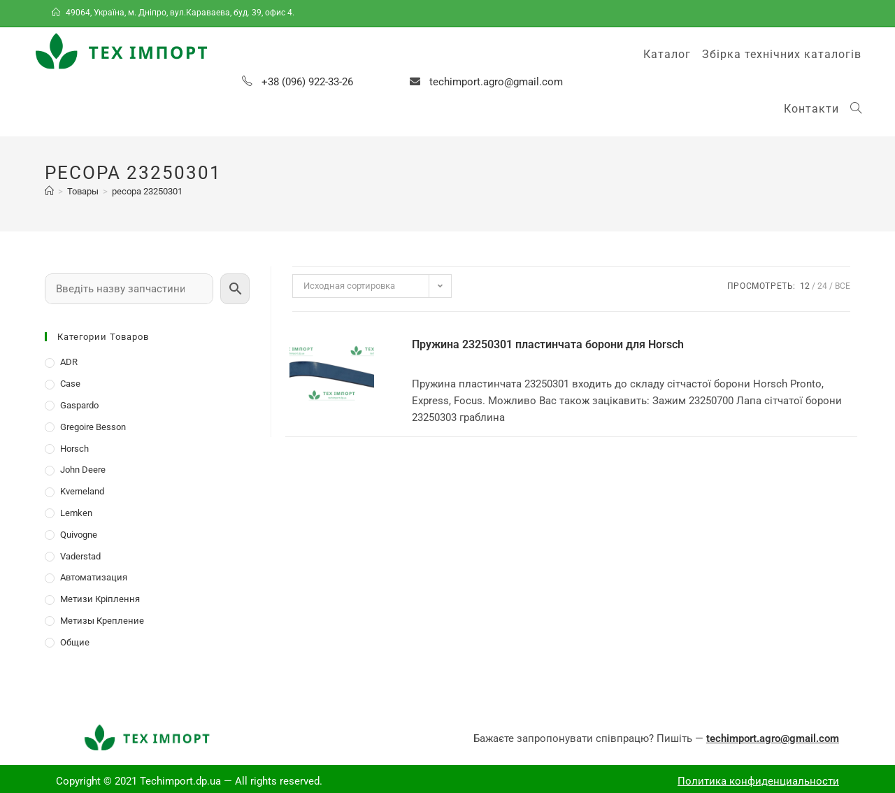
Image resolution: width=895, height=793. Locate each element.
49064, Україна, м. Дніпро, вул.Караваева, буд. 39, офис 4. (174, 12)
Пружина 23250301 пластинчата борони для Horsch (548, 344)
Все (842, 286)
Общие (75, 642)
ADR (69, 362)
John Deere (83, 469)
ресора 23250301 (147, 191)
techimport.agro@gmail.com (496, 82)
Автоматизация (93, 577)
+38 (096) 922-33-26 (307, 82)
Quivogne (78, 534)
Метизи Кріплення (100, 599)
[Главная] (49, 191)
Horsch (74, 448)
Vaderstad (80, 556)
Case (70, 383)
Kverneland (82, 491)
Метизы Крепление (102, 620)
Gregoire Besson (93, 427)
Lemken (76, 513)
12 (805, 286)
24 (822, 286)
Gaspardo (79, 405)
